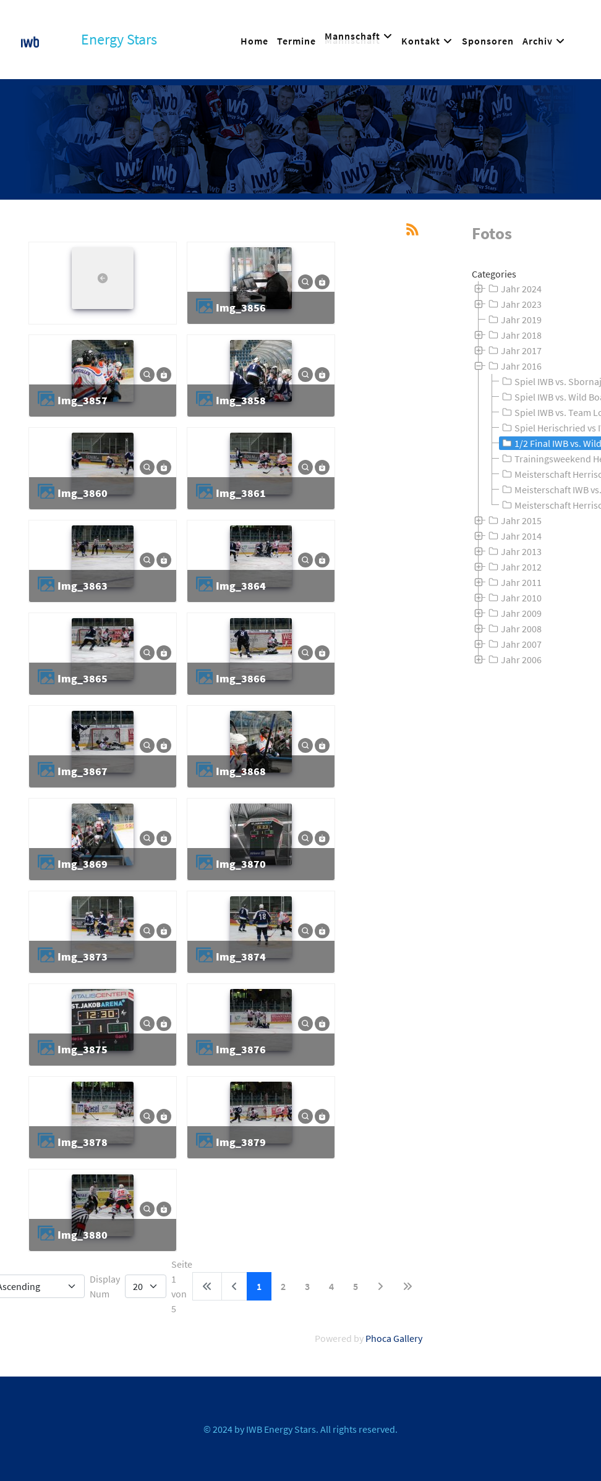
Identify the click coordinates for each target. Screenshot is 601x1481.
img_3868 (241, 771)
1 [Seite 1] (259, 1286)
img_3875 (83, 1049)
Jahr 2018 (514, 335)
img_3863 (83, 586)
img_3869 (83, 864)
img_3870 (241, 864)
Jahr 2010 (514, 598)
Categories (494, 274)
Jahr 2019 (514, 319)
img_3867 (83, 771)
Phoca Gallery (393, 1338)
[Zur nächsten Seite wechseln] (380, 1286)
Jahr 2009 (514, 613)
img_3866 (241, 678)
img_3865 (83, 678)
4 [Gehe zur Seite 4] (331, 1286)
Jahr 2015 (514, 520)
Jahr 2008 (514, 628)
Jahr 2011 (514, 582)
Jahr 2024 (514, 288)
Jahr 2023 (514, 304)
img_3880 (83, 1235)
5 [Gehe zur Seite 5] (355, 1286)
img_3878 (83, 1142)
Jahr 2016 (514, 366)
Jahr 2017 (514, 350)
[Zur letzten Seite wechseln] (407, 1286)
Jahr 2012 (514, 567)
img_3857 (83, 400)
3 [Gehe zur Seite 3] (307, 1286)
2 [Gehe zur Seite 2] (283, 1286)
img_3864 (241, 586)
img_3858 (241, 400)
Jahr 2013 (514, 551)
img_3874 (241, 956)
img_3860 (83, 493)
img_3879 (241, 1142)
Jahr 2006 (514, 659)
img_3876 (241, 1049)
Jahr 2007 (514, 644)
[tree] (526, 474)
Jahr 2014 (514, 536)
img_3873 (83, 956)
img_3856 (241, 307)
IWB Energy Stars (281, 1429)
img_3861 (241, 493)
